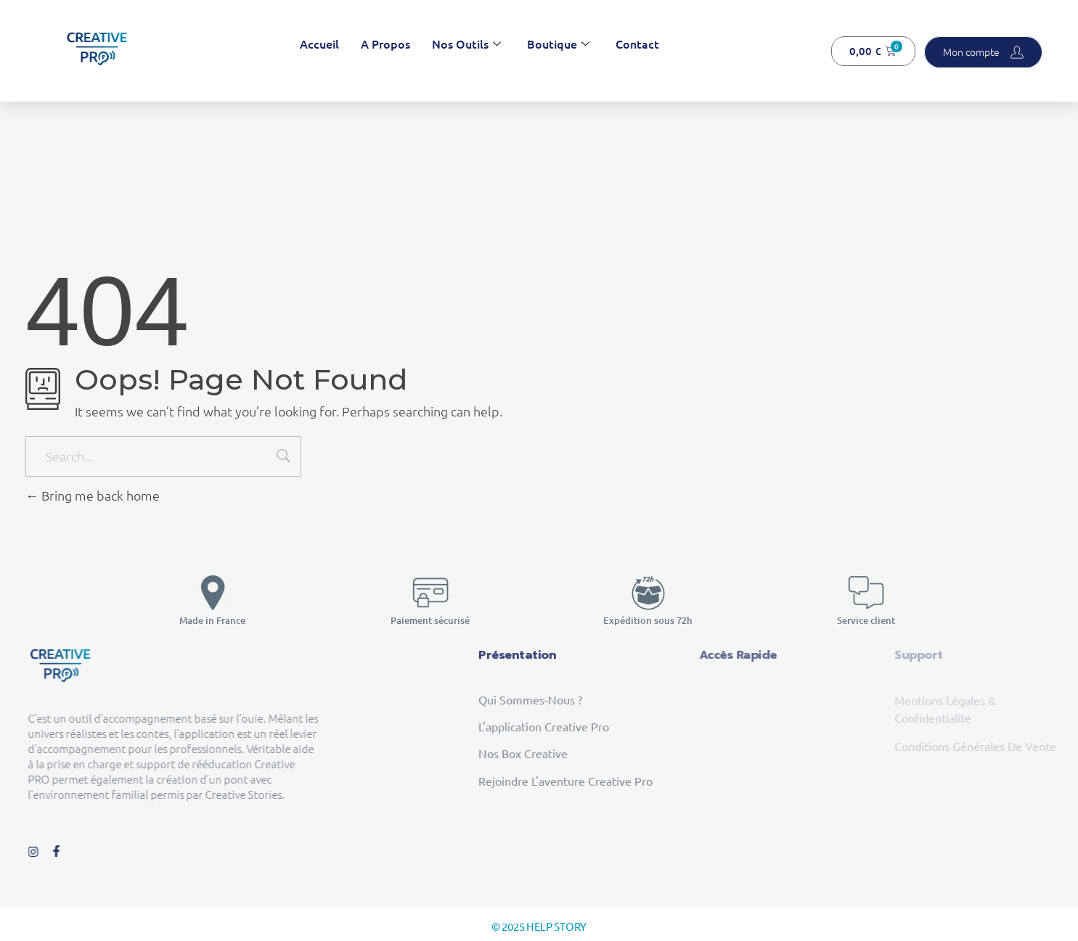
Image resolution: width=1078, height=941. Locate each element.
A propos (385, 44)
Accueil (319, 44)
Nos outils (466, 44)
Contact (637, 44)
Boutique (558, 44)
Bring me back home (92, 495)
